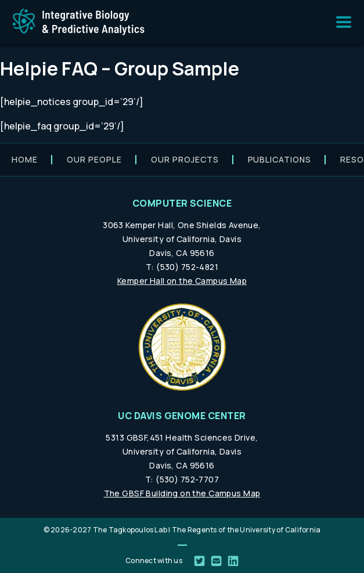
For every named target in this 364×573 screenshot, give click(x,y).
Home (25, 159)
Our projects (185, 159)
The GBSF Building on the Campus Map (182, 493)
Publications (280, 159)
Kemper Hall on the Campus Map (182, 280)
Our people (94, 159)
